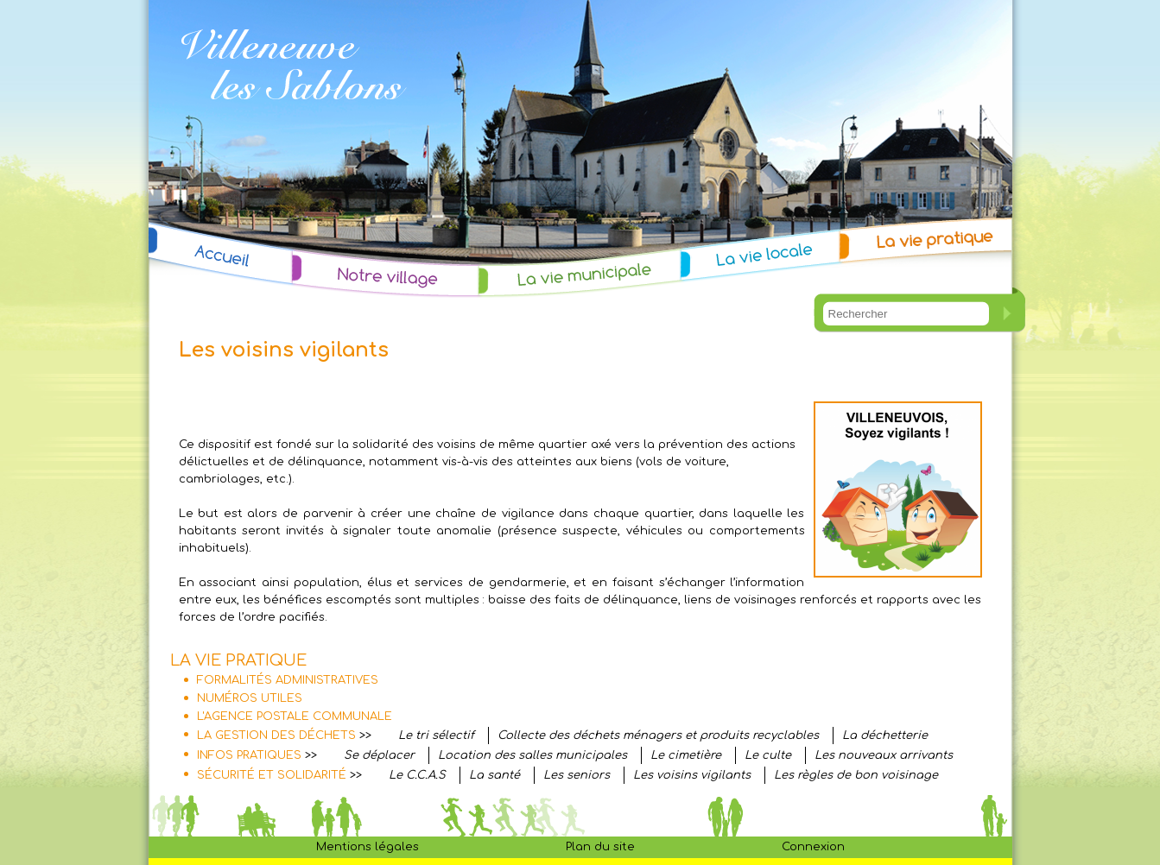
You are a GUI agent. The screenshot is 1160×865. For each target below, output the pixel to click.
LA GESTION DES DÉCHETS (276, 735)
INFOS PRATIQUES (249, 755)
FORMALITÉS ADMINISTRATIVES (287, 680)
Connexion (813, 847)
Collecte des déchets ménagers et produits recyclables (658, 735)
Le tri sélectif (436, 735)
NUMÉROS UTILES (249, 698)
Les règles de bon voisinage (856, 775)
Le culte (768, 755)
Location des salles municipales (532, 755)
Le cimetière (685, 755)
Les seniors (576, 775)
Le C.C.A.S (417, 775)
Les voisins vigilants (692, 775)
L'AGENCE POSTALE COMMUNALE (294, 716)
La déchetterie (885, 735)
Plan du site (600, 847)
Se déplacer (379, 755)
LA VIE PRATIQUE (238, 660)
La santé (494, 775)
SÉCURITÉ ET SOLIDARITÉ (271, 775)
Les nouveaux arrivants (884, 755)
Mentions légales (367, 847)
